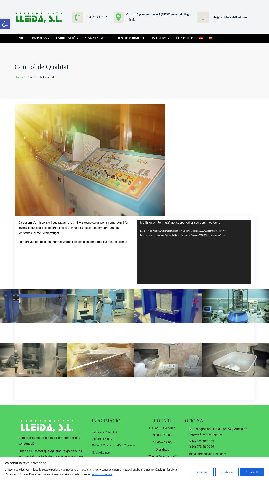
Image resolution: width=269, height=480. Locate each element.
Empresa (39, 38)
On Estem (159, 38)
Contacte (184, 38)
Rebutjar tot (227, 472)
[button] (5, 24)
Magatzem (94, 38)
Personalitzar (201, 472)
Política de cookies (103, 474)
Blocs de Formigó (128, 38)
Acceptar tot (252, 472)
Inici (21, 38)
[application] (194, 252)
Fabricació (66, 38)
